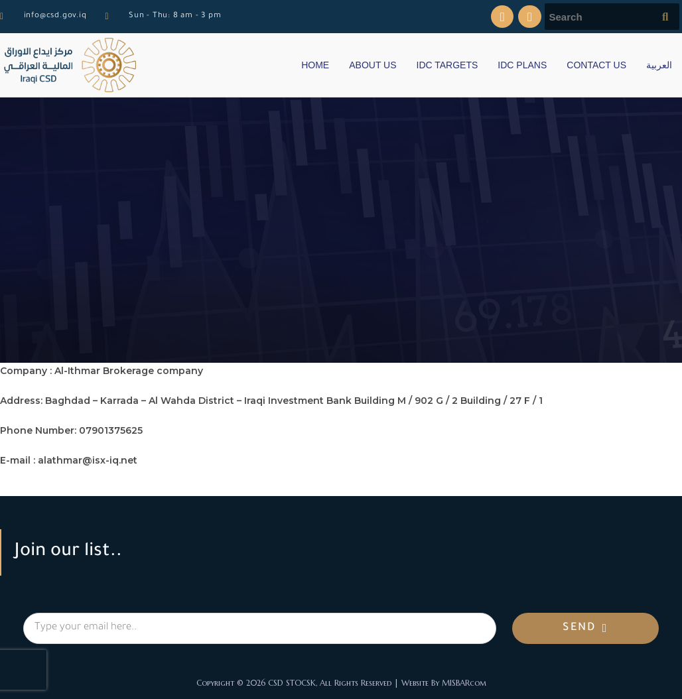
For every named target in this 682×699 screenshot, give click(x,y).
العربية (659, 65)
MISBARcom (464, 683)
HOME (315, 65)
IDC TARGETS (447, 65)
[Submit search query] (666, 16)
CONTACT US (596, 65)
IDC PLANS (522, 65)
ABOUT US (372, 65)
